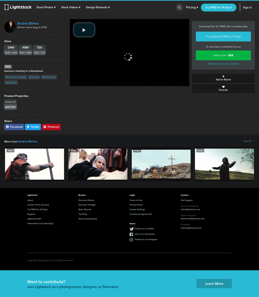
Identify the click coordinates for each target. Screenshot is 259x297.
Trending (82, 213)
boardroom (48, 77)
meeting (11, 82)
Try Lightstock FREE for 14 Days (223, 36)
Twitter (33, 127)
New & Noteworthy (87, 218)
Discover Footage (87, 204)
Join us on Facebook (145, 233)
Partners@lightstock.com (193, 218)
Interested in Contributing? (40, 222)
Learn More (214, 283)
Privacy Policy (136, 204)
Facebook (14, 127)
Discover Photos (86, 199)
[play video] (84, 30)
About (30, 199)
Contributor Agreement (141, 213)
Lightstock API (34, 218)
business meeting (16, 77)
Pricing (192, 7)
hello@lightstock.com (191, 227)
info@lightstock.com (190, 209)
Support (31, 213)
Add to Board (223, 78)
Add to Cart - (223, 55)
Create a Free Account (38, 204)
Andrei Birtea (28, 23)
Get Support (187, 199)
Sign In (247, 7)
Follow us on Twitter (144, 228)
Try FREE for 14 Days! (218, 7)
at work (34, 77)
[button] (46, 7)
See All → (249, 141)
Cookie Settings (137, 209)
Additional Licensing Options (223, 64)
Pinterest (51, 127)
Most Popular (84, 209)
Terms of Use (136, 199)
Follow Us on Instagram (146, 238)
